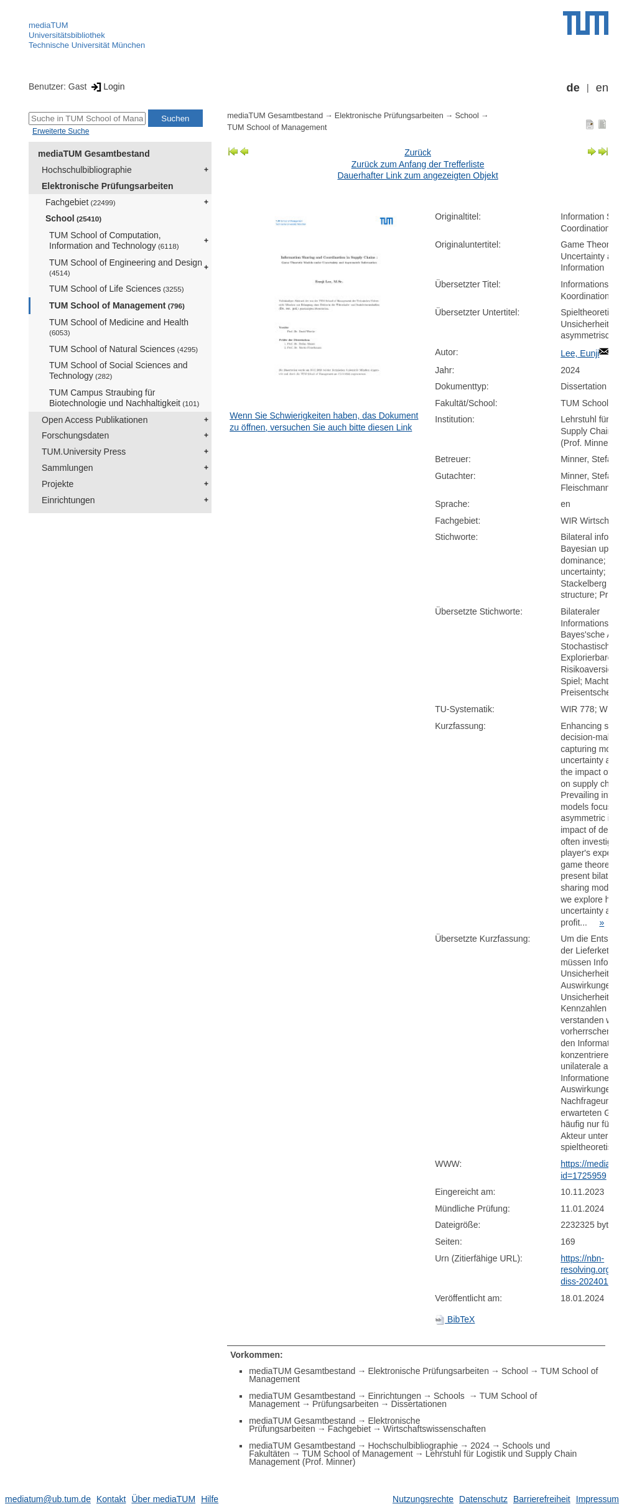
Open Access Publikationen (94, 420)
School (73, 218)
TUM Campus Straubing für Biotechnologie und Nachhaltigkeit (124, 398)
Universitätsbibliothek (67, 35)
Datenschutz (483, 1499)
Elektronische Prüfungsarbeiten (108, 186)
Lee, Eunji (579, 353)
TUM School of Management (117, 305)
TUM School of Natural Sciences (123, 349)
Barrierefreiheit (541, 1499)
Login (106, 86)
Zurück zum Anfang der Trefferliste (418, 164)
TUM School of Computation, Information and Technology (114, 240)
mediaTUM (48, 25)
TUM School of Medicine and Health (118, 327)
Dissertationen (419, 1404)
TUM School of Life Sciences (116, 289)
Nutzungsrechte (423, 1499)
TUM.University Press (84, 452)
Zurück (417, 152)
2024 (480, 1446)
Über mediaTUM (163, 1499)
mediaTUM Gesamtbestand (94, 154)
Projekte (57, 484)
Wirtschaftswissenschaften (434, 1429)
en (602, 87)
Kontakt (111, 1499)
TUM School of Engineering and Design (125, 267)
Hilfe (209, 1499)
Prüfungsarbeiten (345, 1404)
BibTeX (455, 1319)
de (573, 87)
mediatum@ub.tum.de (48, 1499)
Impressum (597, 1499)
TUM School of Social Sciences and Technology (118, 370)
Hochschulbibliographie (87, 170)
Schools (450, 1396)
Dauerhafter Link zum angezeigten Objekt (417, 175)
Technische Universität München (87, 45)
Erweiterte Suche (60, 131)
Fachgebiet (80, 202)
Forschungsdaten (75, 435)
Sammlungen (67, 468)
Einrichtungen (68, 500)
